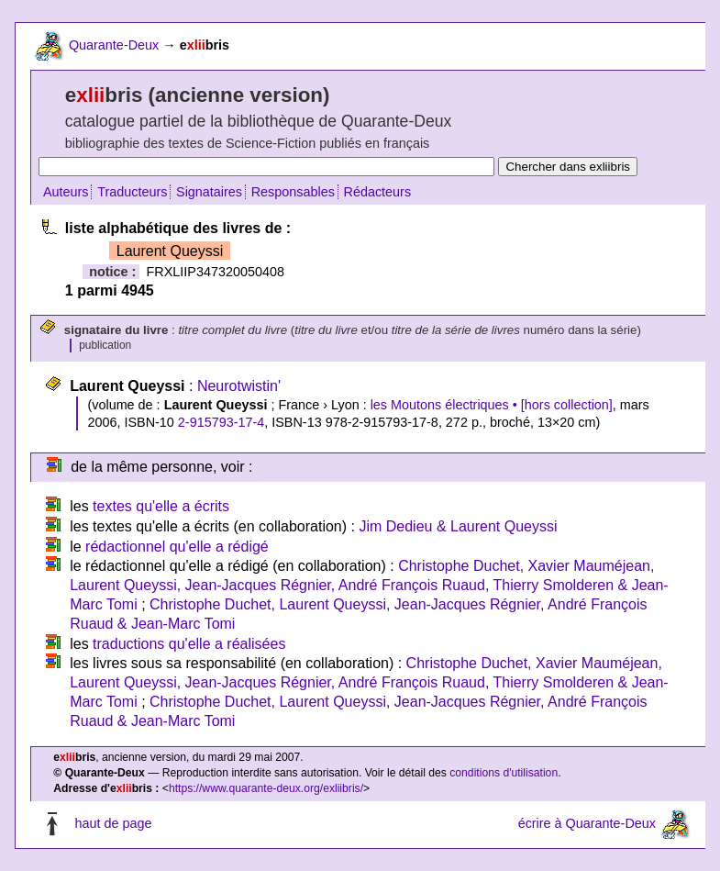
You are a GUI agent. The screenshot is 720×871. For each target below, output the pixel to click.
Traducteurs (132, 191)
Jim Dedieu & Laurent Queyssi (458, 526)
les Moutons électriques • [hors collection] (492, 404)
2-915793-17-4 (221, 422)
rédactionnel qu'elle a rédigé (177, 546)
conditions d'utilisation (503, 772)
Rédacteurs (378, 191)
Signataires (209, 191)
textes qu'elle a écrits (161, 506)
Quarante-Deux (114, 45)
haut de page (112, 823)
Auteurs (66, 191)
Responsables (293, 191)
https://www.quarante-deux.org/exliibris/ (266, 788)
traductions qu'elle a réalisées (189, 644)
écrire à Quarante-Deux (587, 823)
